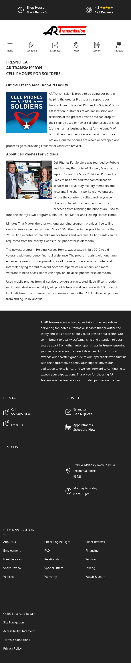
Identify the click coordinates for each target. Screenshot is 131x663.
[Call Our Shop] (34, 412)
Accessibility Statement (19, 631)
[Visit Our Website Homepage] (65, 31)
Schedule (32, 50)
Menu (10, 50)
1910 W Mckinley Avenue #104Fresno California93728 (94, 471)
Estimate (55, 50)
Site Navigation (13, 622)
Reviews (118, 50)
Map (76, 50)
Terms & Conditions (16, 640)
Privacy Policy (12, 648)
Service (97, 50)
